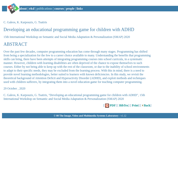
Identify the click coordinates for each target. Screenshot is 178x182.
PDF (110, 105)
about (23, 8)
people (70, 8)
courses (59, 8)
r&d (31, 8)
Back (145, 105)
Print (135, 105)
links (79, 8)
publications (44, 8)
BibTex (123, 105)
